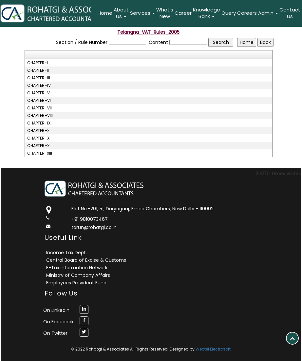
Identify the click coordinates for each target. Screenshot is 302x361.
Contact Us (289, 13)
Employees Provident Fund (76, 282)
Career (183, 13)
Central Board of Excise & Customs (86, 260)
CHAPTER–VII (39, 108)
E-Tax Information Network (76, 267)
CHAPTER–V (38, 93)
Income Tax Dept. (66, 252)
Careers (247, 13)
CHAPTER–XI (38, 138)
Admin (268, 13)
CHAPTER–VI (39, 100)
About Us (121, 13)
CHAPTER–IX (38, 123)
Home (105, 13)
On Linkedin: (56, 310)
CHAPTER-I (37, 63)
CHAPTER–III (38, 78)
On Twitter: (55, 333)
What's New (164, 13)
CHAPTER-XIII (39, 153)
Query (228, 13)
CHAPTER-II (38, 70)
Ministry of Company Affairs (78, 275)
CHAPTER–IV (39, 85)
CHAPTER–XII (39, 145)
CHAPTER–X (38, 130)
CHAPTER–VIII (40, 115)
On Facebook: (59, 321)
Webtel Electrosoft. (214, 349)
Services (142, 13)
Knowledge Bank (206, 13)
